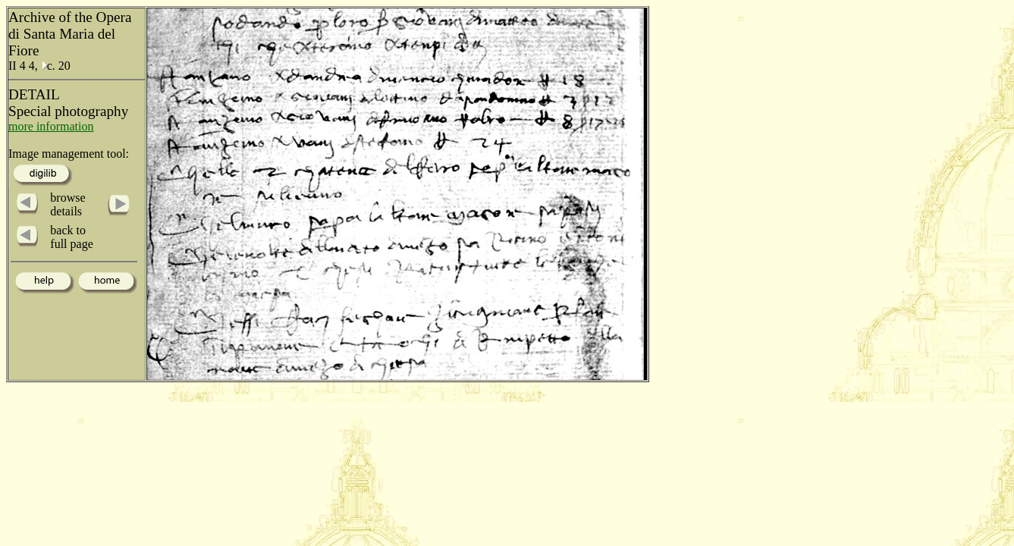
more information (50, 126)
